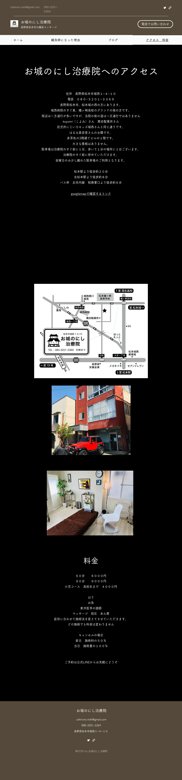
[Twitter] (165, 7)
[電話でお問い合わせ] (155, 24)
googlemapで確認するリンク (91, 193)
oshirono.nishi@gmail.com (24, 7)
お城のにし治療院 (36, 22)
